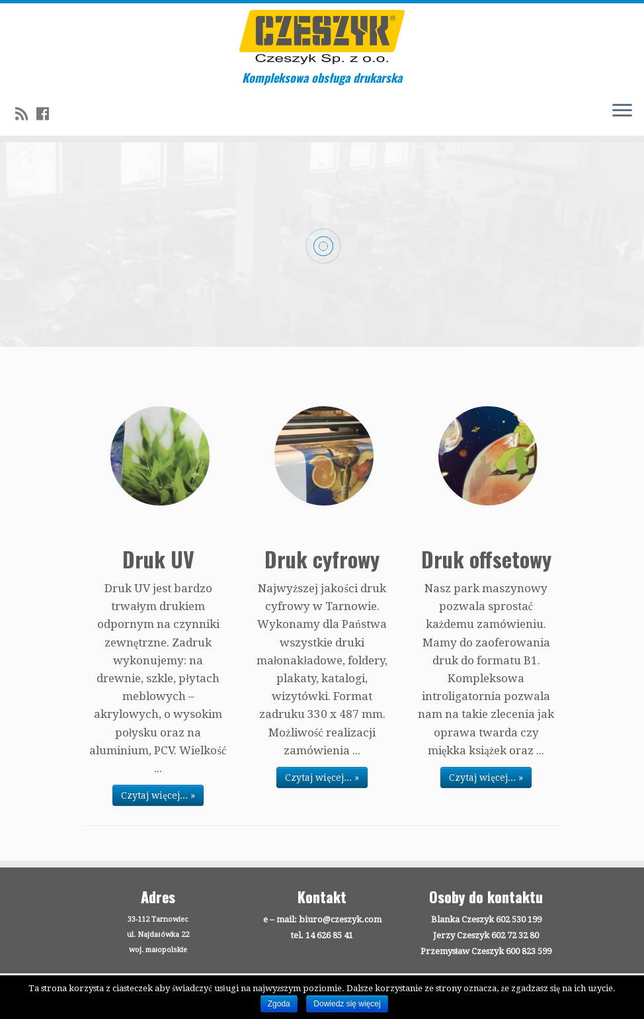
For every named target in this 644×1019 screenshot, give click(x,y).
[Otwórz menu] (622, 112)
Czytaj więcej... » (157, 795)
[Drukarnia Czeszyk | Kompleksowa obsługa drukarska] (322, 37)
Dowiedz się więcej (346, 1003)
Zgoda (279, 1003)
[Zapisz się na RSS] (25, 113)
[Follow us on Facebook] (47, 113)
